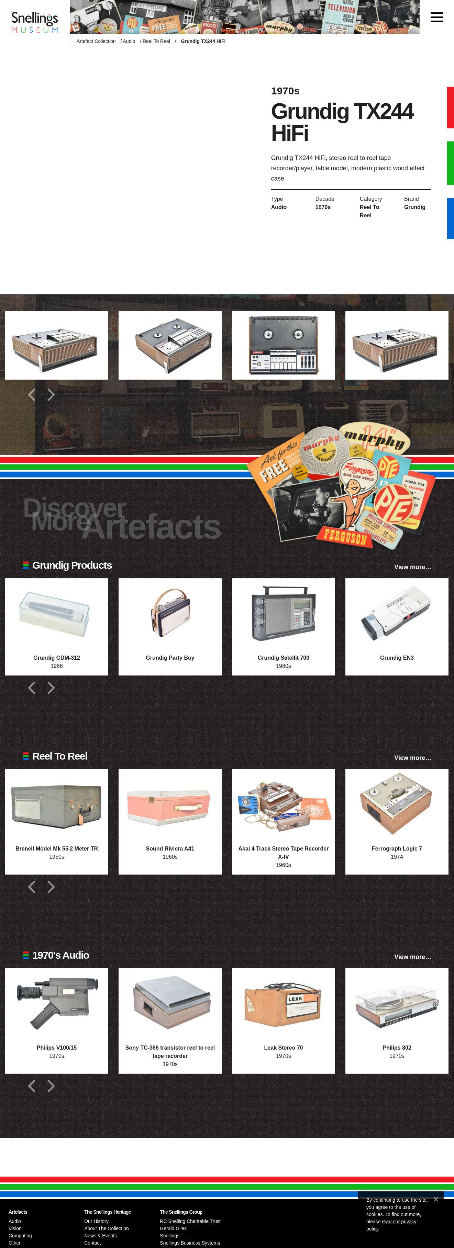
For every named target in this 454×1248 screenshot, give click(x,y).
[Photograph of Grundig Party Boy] (170, 612)
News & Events (100, 1235)
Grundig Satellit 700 (283, 658)
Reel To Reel (156, 41)
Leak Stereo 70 (283, 1048)
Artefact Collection (96, 41)
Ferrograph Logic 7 (397, 849)
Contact (92, 1243)
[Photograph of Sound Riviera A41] (170, 803)
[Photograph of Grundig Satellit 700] (283, 612)
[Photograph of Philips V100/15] (56, 1002)
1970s (323, 207)
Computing (20, 1235)
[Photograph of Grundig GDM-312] (56, 612)
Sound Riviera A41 (170, 849)
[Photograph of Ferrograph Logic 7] (397, 803)
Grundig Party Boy (170, 658)
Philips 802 (397, 1048)
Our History (96, 1221)
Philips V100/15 (57, 1048)
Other (15, 1243)
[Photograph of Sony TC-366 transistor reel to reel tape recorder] (170, 1002)
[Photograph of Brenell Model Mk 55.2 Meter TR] (56, 803)
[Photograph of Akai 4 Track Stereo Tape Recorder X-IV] (283, 803)
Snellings (169, 1235)
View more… (412, 567)
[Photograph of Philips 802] (397, 1002)
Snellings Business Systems (190, 1243)
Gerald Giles (173, 1228)
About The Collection (106, 1228)
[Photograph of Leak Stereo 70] (283, 1002)
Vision (15, 1228)
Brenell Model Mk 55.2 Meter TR (56, 849)
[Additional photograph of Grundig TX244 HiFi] (56, 345)
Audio (129, 41)
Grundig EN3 (397, 658)
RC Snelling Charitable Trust (190, 1221)
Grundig (414, 207)
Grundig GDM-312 (56, 658)
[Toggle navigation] (437, 17)
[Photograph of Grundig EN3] (397, 612)
